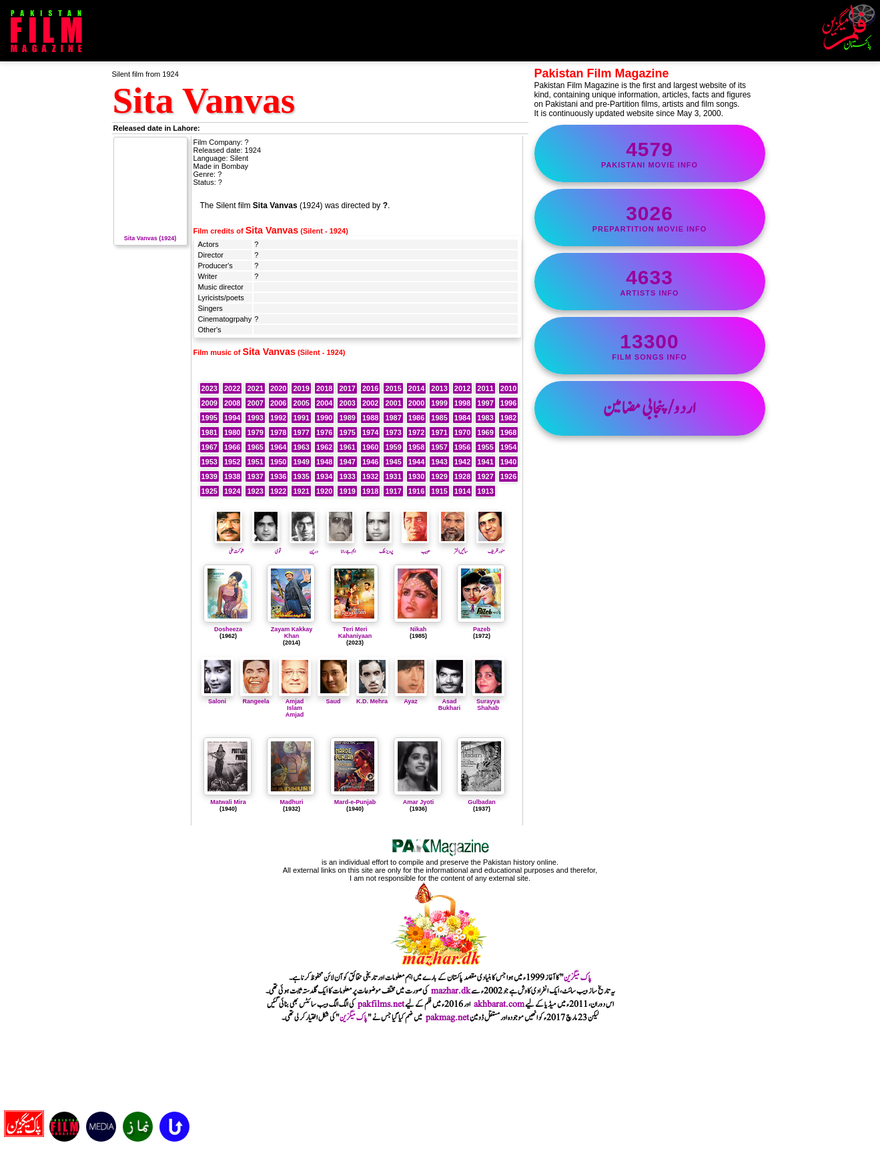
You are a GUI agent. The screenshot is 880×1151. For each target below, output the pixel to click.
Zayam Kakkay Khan (292, 632)
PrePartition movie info (650, 217)
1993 (255, 418)
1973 (393, 432)
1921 (301, 491)
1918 (370, 491)
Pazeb (481, 629)
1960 (370, 447)
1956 (462, 447)
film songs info (650, 345)
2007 (255, 403)
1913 (485, 491)
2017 (347, 388)
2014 (416, 388)
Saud (334, 698)
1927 (485, 476)
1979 (255, 432)
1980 (232, 432)
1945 (393, 462)
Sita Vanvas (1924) (150, 235)
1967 (209, 447)
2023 (209, 388)
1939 (209, 476)
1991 (301, 418)
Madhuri (292, 802)
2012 (462, 388)
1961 (347, 447)
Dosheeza (228, 629)
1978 (278, 432)
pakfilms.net (381, 1004)
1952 (232, 462)
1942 (462, 462)
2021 (255, 388)
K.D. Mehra (372, 698)
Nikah (418, 629)
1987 (393, 418)
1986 (416, 418)
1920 (324, 491)
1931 (393, 476)
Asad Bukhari (450, 701)
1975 (347, 432)
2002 (370, 403)
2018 (324, 388)
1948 (324, 462)
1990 (324, 418)
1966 (232, 447)
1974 (370, 432)
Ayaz (411, 698)
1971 (439, 432)
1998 (462, 403)
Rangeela (256, 698)
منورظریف (490, 547)
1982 (508, 418)
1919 (347, 491)
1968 (508, 432)
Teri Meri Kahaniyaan (355, 632)
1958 (416, 447)
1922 (278, 491)
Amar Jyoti (418, 802)
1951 (255, 462)
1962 (324, 447)
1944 (416, 462)
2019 (301, 388)
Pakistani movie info (650, 153)
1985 (439, 418)
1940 (508, 462)
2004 (324, 403)
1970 (462, 432)
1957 (439, 447)
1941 (485, 462)
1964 (278, 447)
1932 (370, 476)
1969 (485, 432)
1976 (324, 432)
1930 (416, 476)
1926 (508, 476)
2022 (232, 388)
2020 (278, 388)
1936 (278, 476)
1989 (347, 418)
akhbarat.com (499, 1004)
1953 (209, 462)
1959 (393, 447)
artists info (650, 281)
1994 (232, 418)
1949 (301, 462)
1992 (278, 418)
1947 (347, 462)
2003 (347, 403)
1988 (370, 418)
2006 (278, 403)
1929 (439, 476)
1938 (232, 476)
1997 (485, 403)
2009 (209, 403)
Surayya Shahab (488, 701)
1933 (347, 476)
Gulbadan (482, 802)
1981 (209, 432)
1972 (416, 432)
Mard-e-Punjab (355, 802)
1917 (393, 491)
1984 (462, 418)
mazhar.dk (450, 991)
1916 (416, 491)
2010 (508, 388)
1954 (508, 447)
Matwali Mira (228, 802)
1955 (485, 447)
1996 (508, 403)
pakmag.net (447, 1017)
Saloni (217, 698)
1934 (324, 476)
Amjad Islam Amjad (295, 704)
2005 (301, 403)
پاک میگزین (578, 977)
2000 (416, 403)
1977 (301, 432)
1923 (255, 491)
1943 (439, 462)
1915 (439, 491)
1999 (439, 403)
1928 (462, 476)
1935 (301, 476)
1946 (370, 462)
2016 (370, 388)
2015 (393, 388)
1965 (255, 447)
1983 (485, 418)
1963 (301, 447)
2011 (485, 388)
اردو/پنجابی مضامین (649, 408)
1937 (255, 476)
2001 (393, 403)
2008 (232, 403)
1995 (209, 418)
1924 (232, 491)
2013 (439, 388)
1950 (278, 462)
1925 (209, 491)
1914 (462, 491)
